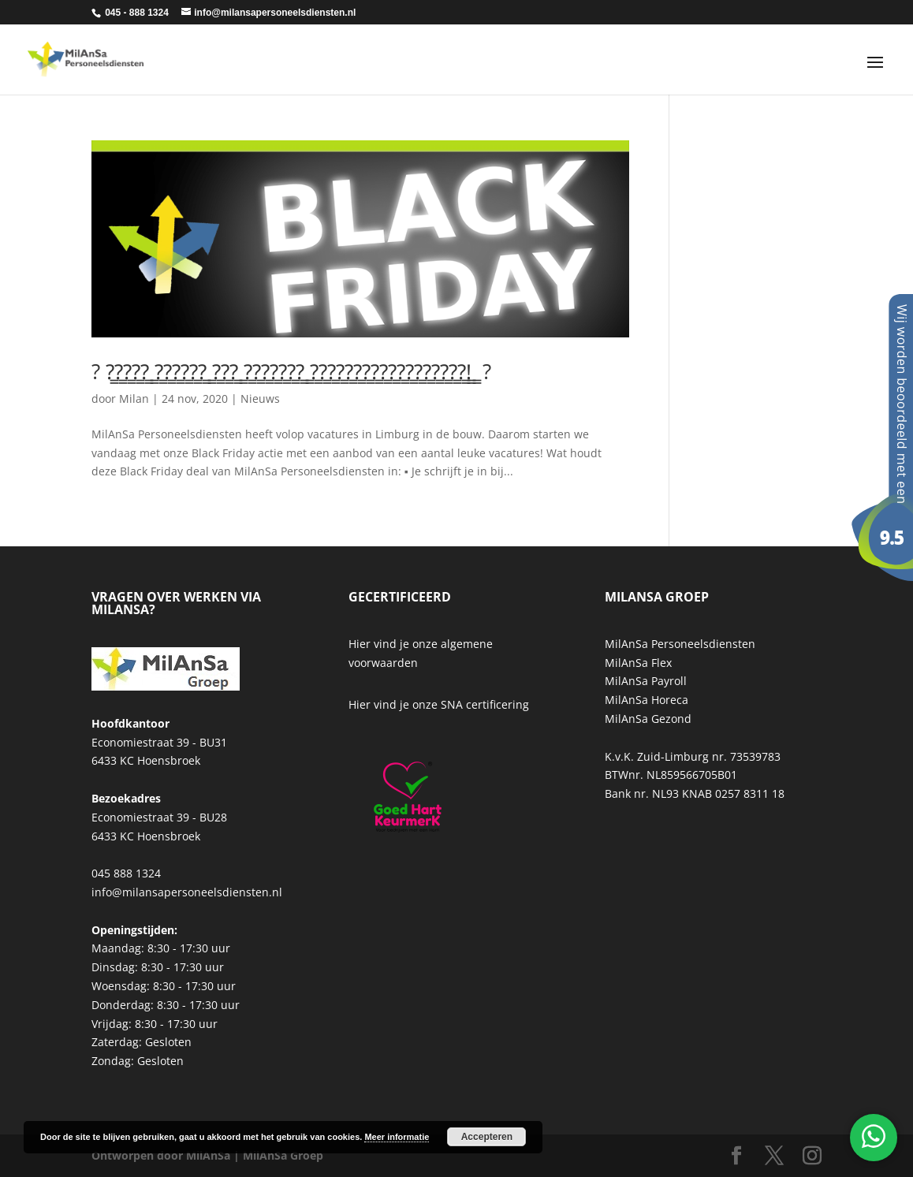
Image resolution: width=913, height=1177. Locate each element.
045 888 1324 (126, 873)
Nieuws (260, 398)
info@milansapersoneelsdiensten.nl (186, 892)
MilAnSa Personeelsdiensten (680, 643)
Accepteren (486, 1136)
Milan (134, 398)
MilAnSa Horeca (646, 699)
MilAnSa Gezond (648, 718)
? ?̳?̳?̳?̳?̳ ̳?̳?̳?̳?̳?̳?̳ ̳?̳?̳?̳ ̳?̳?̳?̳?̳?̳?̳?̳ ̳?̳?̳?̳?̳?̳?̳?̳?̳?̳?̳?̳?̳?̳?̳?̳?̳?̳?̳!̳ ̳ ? (291, 371)
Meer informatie (396, 1137)
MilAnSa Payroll (646, 680)
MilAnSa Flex (638, 662)
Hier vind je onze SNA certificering (438, 704)
